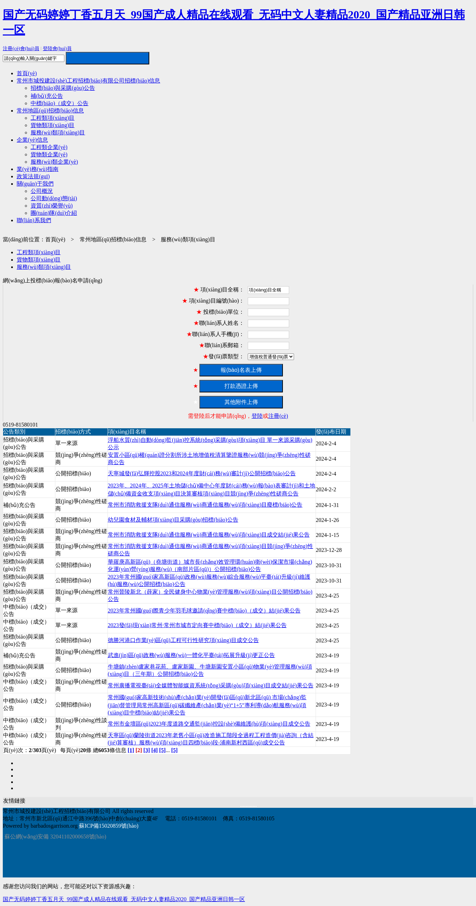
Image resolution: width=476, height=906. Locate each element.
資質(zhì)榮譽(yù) (52, 206)
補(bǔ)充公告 (47, 96)
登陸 (257, 416)
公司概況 (42, 191)
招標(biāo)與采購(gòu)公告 (63, 88)
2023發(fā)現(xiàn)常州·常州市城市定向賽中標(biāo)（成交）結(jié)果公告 (197, 625)
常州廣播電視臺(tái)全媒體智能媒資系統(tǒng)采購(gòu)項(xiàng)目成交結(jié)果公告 (211, 685)
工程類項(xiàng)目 (52, 118)
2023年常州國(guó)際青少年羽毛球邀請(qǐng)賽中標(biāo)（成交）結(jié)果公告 (204, 611)
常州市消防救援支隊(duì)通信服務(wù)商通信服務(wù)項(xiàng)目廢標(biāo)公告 (205, 505)
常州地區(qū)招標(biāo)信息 (50, 111)
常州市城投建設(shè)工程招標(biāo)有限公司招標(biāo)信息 (88, 81)
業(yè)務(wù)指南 (37, 169)
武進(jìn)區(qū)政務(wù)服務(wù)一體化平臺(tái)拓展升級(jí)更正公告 (191, 655)
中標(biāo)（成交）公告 (59, 103)
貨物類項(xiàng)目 (52, 125)
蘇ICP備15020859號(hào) (108, 826)
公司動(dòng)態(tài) (54, 198)
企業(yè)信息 (32, 140)
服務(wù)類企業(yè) (54, 162)
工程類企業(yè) (49, 147)
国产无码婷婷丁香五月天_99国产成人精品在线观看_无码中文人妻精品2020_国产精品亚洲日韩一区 (124, 899)
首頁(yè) (27, 73)
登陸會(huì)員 (57, 48)
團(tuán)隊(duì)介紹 (54, 213)
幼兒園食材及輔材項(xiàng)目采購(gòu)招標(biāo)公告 (173, 520)
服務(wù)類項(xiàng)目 (58, 132)
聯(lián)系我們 (34, 220)
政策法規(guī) (33, 176)
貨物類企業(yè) (49, 154)
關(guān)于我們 (35, 184)
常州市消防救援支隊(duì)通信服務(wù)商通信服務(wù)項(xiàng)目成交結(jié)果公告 (209, 535)
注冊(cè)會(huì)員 (21, 48)
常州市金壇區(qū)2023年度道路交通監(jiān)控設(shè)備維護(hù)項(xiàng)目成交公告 (209, 724)
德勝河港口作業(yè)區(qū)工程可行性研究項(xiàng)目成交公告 (183, 640)
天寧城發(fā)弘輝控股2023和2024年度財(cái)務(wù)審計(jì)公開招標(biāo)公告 (202, 473)
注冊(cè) (278, 416)
